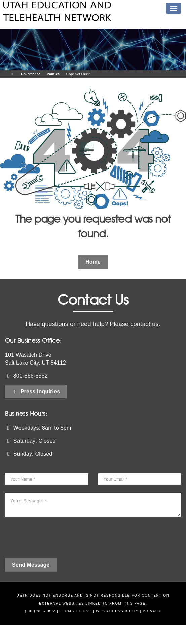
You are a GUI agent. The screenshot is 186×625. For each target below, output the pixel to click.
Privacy (152, 611)
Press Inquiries (36, 391)
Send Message (30, 565)
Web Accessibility (117, 611)
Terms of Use (75, 611)
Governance (30, 74)
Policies (53, 74)
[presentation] (56, 540)
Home (92, 262)
